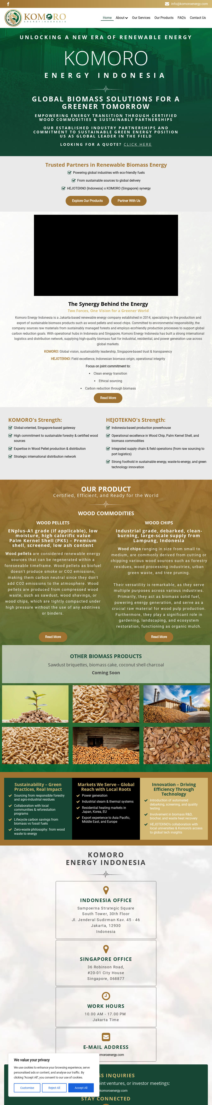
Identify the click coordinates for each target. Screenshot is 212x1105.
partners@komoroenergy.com (106, 1009)
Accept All (81, 1087)
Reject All (54, 1087)
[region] (53, 1075)
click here (138, 144)
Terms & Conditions (106, 1055)
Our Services (141, 18)
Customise (27, 1087)
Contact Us (198, 18)
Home (107, 18)
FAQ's (182, 18)
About (122, 18)
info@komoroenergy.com (189, 4)
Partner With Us (129, 201)
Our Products (163, 18)
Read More (108, 398)
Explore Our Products (87, 201)
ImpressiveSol (195, 1098)
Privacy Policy (140, 1055)
